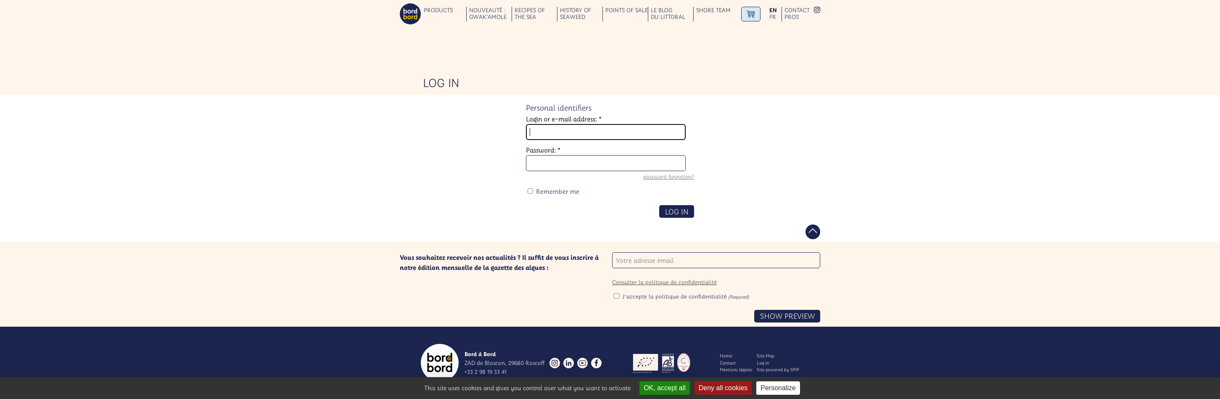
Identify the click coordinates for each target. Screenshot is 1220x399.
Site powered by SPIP (778, 370)
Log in (763, 363)
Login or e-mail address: (564, 119)
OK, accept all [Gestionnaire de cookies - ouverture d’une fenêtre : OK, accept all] (665, 387)
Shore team (713, 10)
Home (726, 356)
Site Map (765, 356)
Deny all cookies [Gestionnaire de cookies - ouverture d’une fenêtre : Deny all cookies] (723, 387)
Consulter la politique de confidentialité (664, 282)
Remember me (557, 191)
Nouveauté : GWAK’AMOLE (488, 14)
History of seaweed (575, 14)
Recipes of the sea (530, 14)
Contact (797, 10)
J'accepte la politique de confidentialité (685, 296)
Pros (791, 17)
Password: (543, 150)
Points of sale (626, 10)
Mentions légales (736, 370)
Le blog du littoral (668, 14)
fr (772, 17)
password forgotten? (668, 176)
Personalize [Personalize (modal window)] (778, 387)
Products (438, 10)
